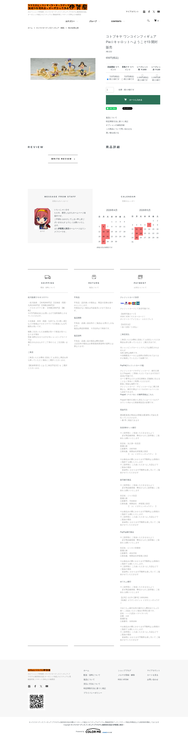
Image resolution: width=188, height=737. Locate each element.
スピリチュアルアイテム (96, 722)
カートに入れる (133, 99)
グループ (93, 21)
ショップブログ (125, 670)
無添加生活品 (65, 722)
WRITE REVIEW (61, 159)
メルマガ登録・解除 (127, 675)
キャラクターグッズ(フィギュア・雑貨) (50, 28)
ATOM (126, 679)
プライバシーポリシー (93, 693)
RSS (120, 679)
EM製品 (132, 722)
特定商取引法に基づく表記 (117, 121)
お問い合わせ (152, 679)
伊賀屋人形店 (63, 228)
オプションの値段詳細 (115, 125)
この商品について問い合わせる (119, 129)
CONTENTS (116, 21)
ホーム (30, 28)
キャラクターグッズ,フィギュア (40, 722)
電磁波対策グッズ (111, 722)
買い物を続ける (112, 133)
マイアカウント (132, 11)
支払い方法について (92, 684)
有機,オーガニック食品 (78, 722)
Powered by (94, 730)
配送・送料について (92, 675)
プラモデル (56, 722)
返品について (111, 118)
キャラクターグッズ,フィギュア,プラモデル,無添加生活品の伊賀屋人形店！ (97, 725)
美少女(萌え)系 (73, 28)
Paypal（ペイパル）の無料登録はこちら (137, 394)
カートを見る (152, 675)
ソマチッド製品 (123, 722)
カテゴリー (70, 21)
